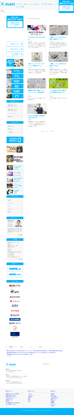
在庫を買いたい (10, 129)
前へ (43, 131)
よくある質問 (10, 132)
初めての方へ (20, 4)
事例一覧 (7, 401)
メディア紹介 (56, 4)
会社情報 (9, 200)
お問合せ (52, 405)
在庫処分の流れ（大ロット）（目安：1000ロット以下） (13, 105)
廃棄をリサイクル (28, 4)
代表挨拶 (52, 401)
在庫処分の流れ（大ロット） (11, 395)
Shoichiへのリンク (54, 398)
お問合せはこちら (11, 126)
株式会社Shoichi (46, 364)
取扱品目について (11, 116)
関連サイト (10, 212)
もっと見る (20, 234)
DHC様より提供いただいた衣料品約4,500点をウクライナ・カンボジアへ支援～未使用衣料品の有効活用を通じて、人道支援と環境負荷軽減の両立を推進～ (35, 350)
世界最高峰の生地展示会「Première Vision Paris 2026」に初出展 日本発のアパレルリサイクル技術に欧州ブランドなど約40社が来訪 (31, 352)
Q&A (18, 6)
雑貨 (29, 398)
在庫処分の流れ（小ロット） (11, 396)
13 (50, 131)
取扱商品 (50, 4)
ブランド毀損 (44, 4)
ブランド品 (30, 395)
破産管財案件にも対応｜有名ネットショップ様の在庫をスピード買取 (20, 354)
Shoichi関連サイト (54, 396)
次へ (52, 131)
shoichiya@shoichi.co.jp (14, 256)
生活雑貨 (30, 396)
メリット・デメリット (12, 113)
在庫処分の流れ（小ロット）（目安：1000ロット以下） (13, 110)
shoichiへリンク (11, 209)
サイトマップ (53, 404)
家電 (29, 399)
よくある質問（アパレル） (11, 404)
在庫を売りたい (36, 4)
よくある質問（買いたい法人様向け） (13, 402)
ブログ (9, 206)
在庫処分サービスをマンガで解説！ (12, 393)
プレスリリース (10, 203)
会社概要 (22, 6)
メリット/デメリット (10, 398)
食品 (29, 401)
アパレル (30, 393)
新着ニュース (53, 395)
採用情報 (52, 402)
